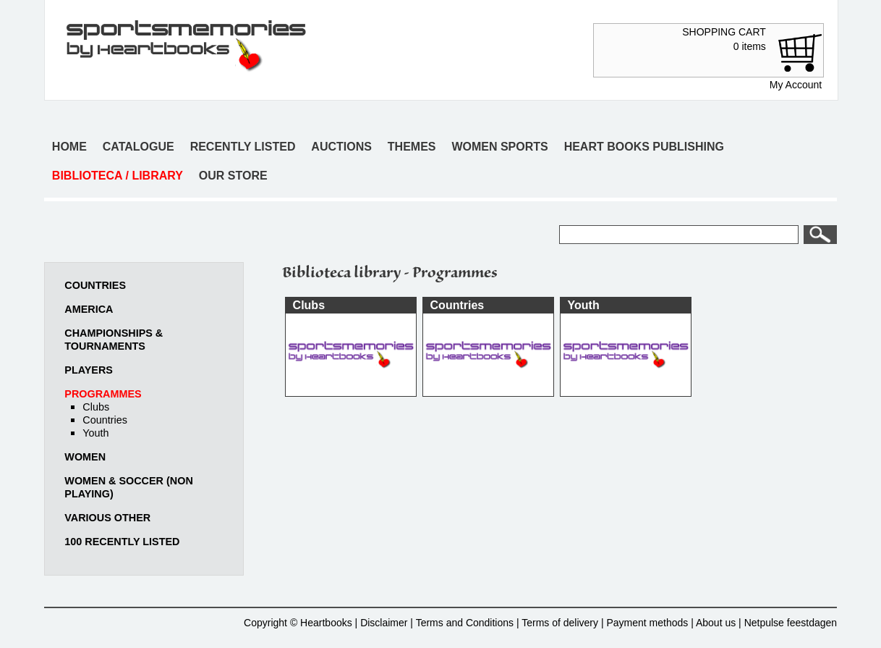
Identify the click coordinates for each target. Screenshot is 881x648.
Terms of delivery (560, 622)
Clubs (95, 407)
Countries (95, 285)
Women (85, 457)
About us (716, 622)
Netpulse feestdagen (790, 622)
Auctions (341, 146)
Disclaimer (383, 622)
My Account (796, 85)
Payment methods (647, 622)
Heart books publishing (644, 146)
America (88, 309)
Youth (95, 433)
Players (88, 370)
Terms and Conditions (465, 622)
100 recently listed (121, 541)
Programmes (102, 394)
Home (69, 146)
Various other (107, 517)
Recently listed (243, 146)
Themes (412, 146)
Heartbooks (326, 622)
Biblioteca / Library (117, 175)
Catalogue (138, 146)
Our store (233, 175)
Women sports (499, 146)
